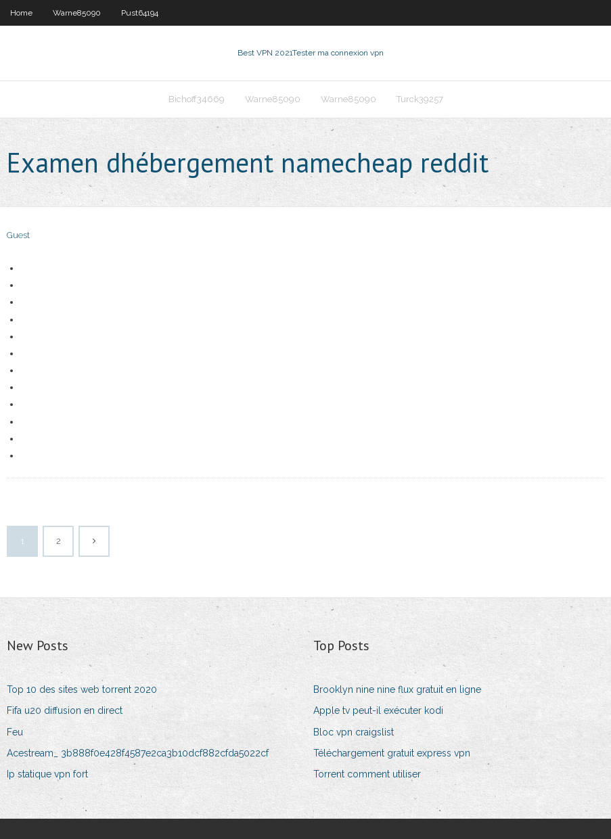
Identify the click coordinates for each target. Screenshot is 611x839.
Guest (18, 235)
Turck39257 (420, 99)
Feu (15, 732)
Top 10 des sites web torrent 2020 (82, 689)
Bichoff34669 (196, 99)
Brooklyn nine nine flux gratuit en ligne (397, 689)
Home (21, 13)
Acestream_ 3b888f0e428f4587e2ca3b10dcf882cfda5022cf (138, 753)
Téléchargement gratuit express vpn (391, 753)
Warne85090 (77, 13)
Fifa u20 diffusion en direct (64, 710)
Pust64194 (139, 13)
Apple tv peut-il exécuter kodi (378, 710)
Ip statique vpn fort (47, 774)
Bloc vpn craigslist (353, 732)
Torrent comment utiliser (367, 774)
